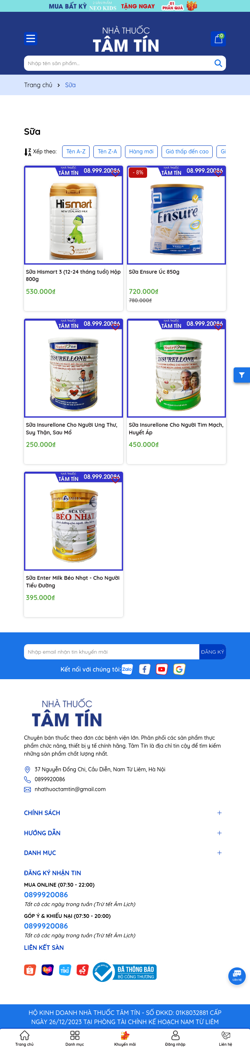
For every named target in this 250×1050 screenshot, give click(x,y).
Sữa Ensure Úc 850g (154, 271)
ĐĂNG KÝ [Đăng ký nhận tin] (212, 651)
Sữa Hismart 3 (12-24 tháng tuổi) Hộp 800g (73, 275)
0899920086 (50, 779)
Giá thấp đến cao (187, 151)
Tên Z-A (107, 151)
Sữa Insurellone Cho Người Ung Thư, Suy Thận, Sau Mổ (71, 428)
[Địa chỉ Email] (125, 651)
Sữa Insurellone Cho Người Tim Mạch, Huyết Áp (176, 428)
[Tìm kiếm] (218, 63)
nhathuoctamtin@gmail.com (70, 789)
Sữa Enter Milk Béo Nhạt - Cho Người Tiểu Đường (72, 581)
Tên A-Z (75, 151)
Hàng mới (141, 151)
